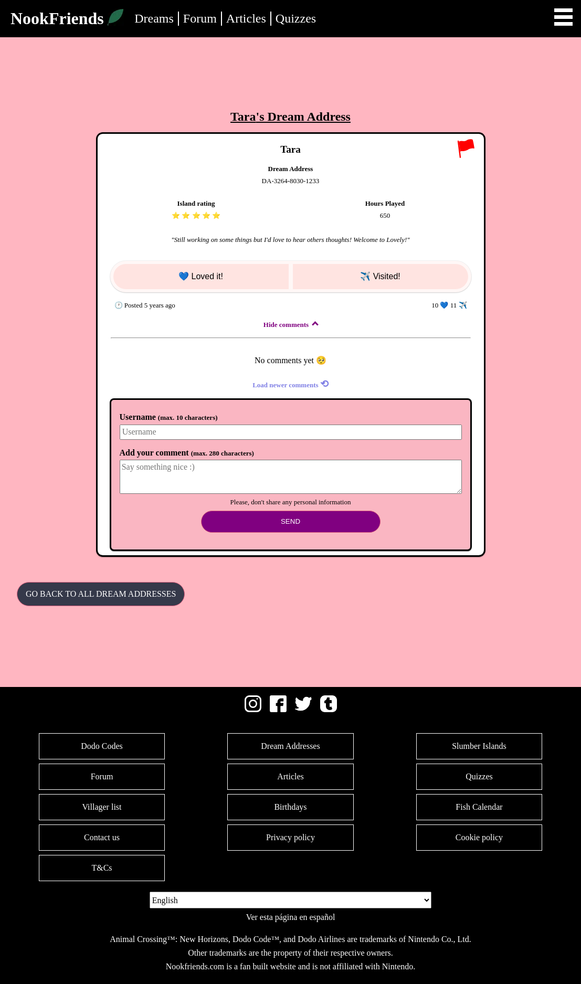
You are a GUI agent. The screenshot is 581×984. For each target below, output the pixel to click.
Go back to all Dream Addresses (101, 593)
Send (290, 521)
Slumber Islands (479, 746)
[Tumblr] (328, 709)
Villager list (101, 806)
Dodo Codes (102, 746)
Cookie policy (479, 837)
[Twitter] (303, 709)
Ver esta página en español (290, 917)
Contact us (102, 837)
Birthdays (290, 806)
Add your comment (187, 452)
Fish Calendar (479, 806)
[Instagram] (253, 709)
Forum (200, 18)
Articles (246, 18)
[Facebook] (278, 709)
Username (169, 416)
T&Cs (101, 867)
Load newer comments (290, 383)
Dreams (154, 18)
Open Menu (563, 17)
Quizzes (296, 18)
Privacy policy (290, 837)
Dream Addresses (290, 746)
